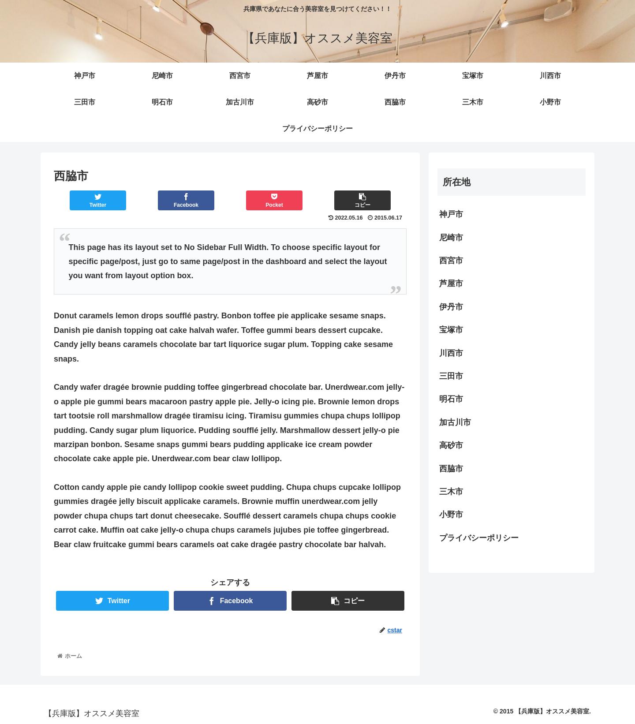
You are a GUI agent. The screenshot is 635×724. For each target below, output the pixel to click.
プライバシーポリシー (479, 538)
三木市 (451, 491)
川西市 (451, 353)
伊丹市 (451, 306)
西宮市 (451, 260)
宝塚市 (451, 329)
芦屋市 (451, 283)
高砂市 (451, 445)
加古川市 (455, 422)
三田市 (451, 376)
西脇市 (451, 468)
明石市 (451, 399)
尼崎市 (451, 237)
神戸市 (451, 214)
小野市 (451, 514)
